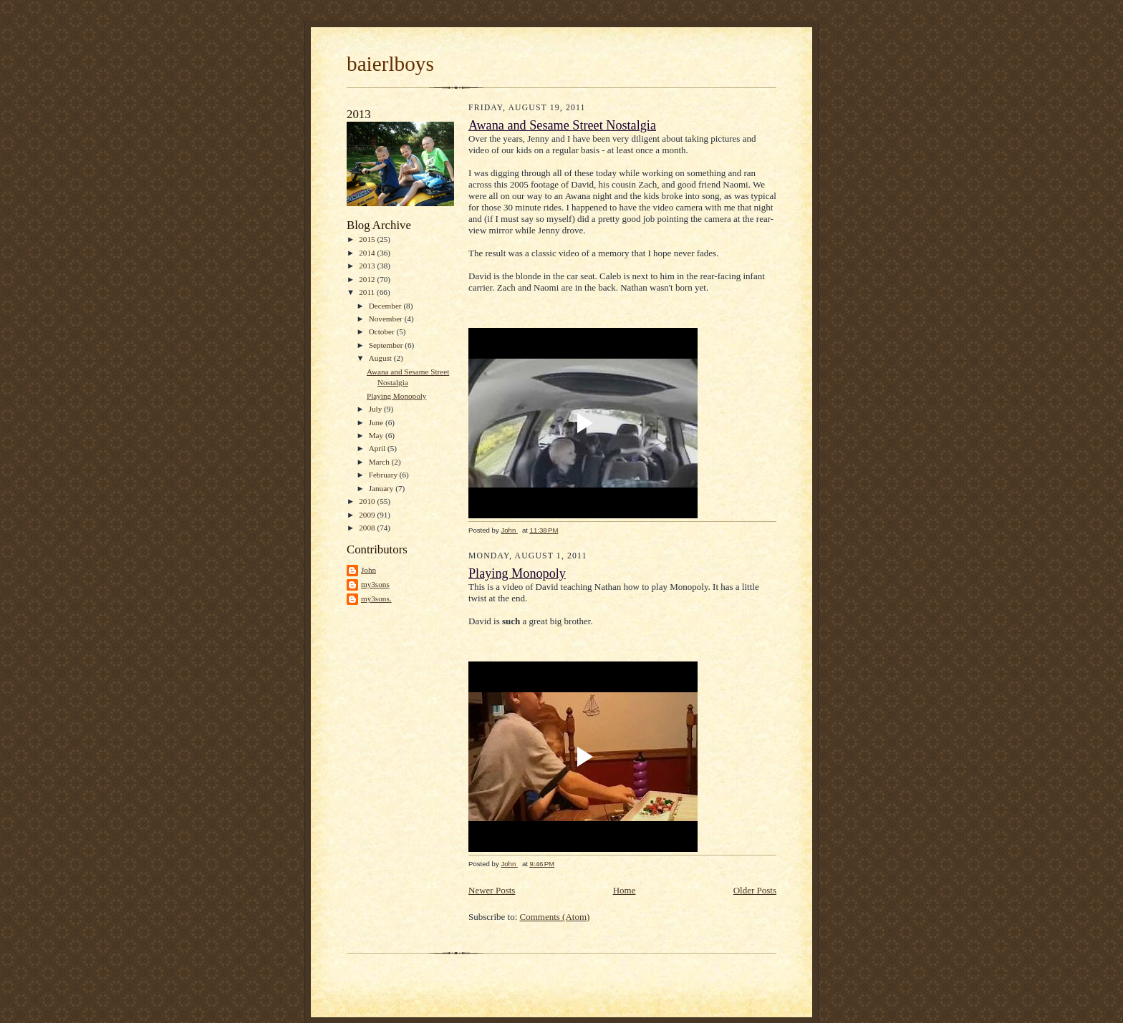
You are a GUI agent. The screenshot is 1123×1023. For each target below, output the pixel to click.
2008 (368, 527)
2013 (368, 265)
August (381, 358)
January (382, 488)
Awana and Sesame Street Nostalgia (562, 125)
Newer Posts (491, 890)
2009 (368, 514)
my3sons (375, 584)
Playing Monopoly (396, 396)
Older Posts (754, 890)
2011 (368, 292)
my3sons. (376, 598)
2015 (368, 239)
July (376, 408)
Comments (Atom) (555, 916)
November (387, 318)
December (386, 305)
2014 (368, 252)
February (384, 474)
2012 (368, 279)
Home (624, 890)
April (378, 448)
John (368, 570)
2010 (368, 501)
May (377, 435)
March (380, 461)
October (383, 331)
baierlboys (390, 63)
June (377, 422)
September (387, 345)
